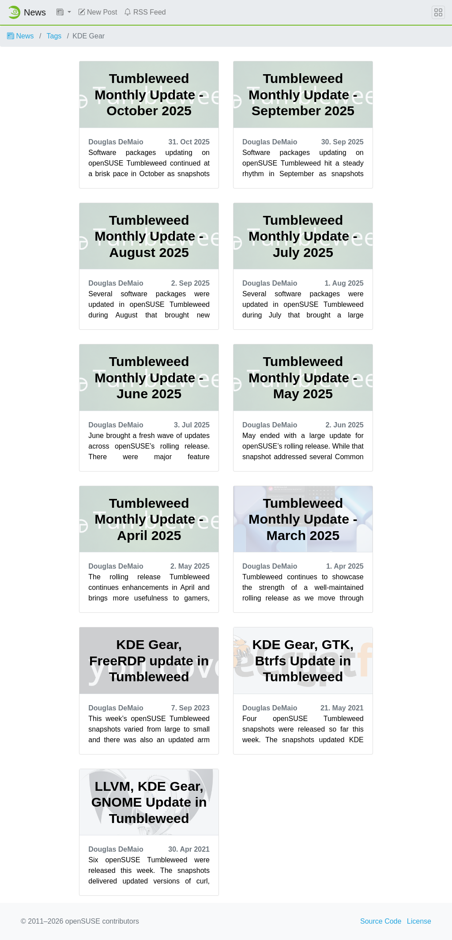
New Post (97, 12)
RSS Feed (145, 12)
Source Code (380, 921)
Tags (54, 36)
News (20, 36)
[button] (64, 12)
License (419, 921)
